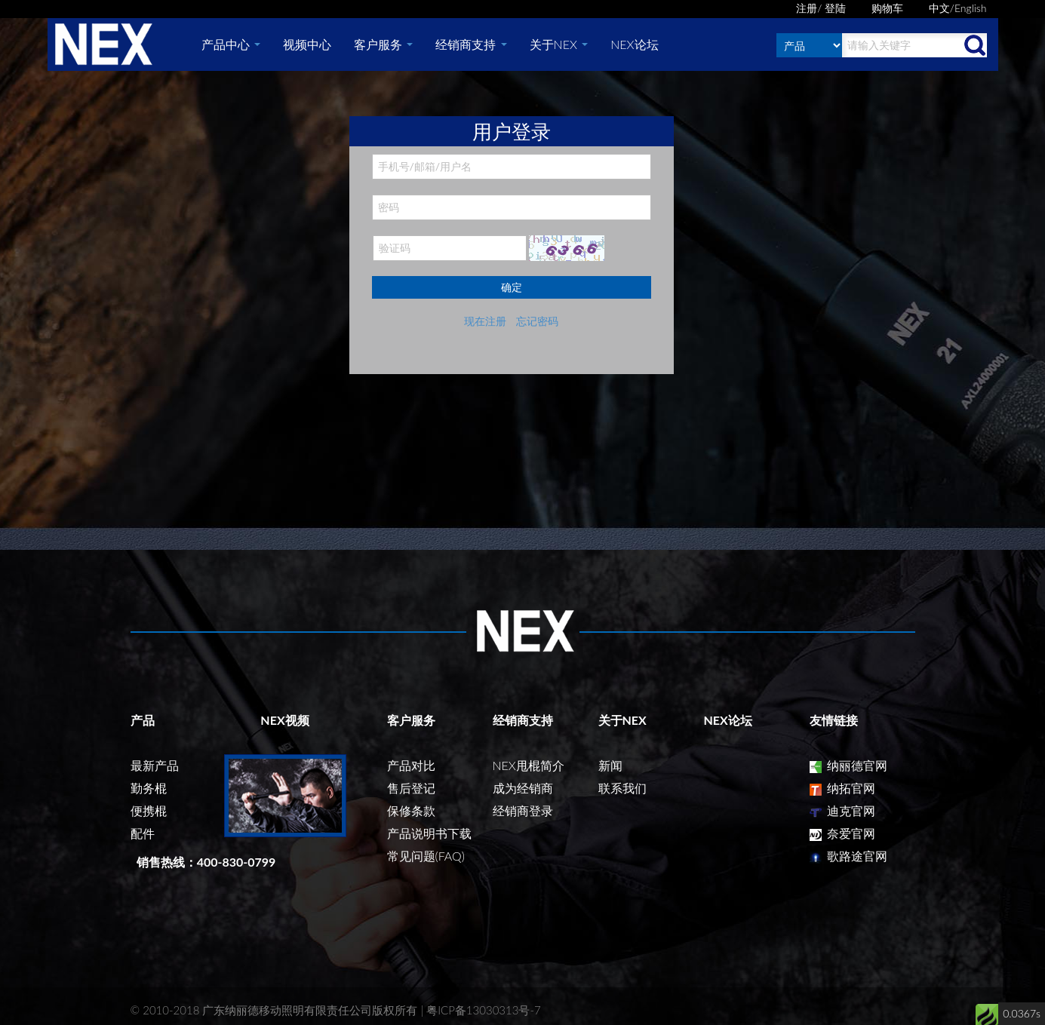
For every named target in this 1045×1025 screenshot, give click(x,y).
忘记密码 (537, 321)
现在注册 (485, 321)
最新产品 (155, 765)
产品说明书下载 (429, 833)
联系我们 (622, 788)
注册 (806, 8)
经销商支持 (470, 44)
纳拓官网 (842, 788)
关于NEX (559, 44)
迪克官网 (842, 810)
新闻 (610, 765)
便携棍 (149, 810)
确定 (511, 287)
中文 (939, 8)
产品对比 (411, 765)
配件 (143, 833)
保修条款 (411, 810)
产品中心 (230, 44)
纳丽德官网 (848, 765)
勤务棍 (149, 788)
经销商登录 (523, 810)
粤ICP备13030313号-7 (483, 1010)
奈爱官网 (842, 833)
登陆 (835, 8)
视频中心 (307, 44)
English (970, 8)
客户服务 (383, 44)
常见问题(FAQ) (426, 856)
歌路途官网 (848, 856)
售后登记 (411, 788)
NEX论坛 (634, 44)
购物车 (887, 8)
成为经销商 (523, 788)
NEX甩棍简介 (528, 765)
